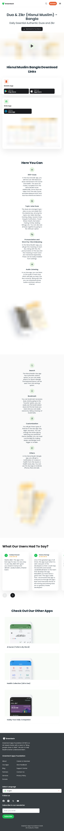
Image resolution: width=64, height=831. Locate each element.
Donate (53, 4)
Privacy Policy (21, 776)
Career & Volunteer (23, 761)
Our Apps (5, 765)
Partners (5, 772)
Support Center (22, 768)
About (4, 761)
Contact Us (20, 772)
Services (5, 776)
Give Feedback (22, 765)
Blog (3, 768)
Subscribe (8, 816)
